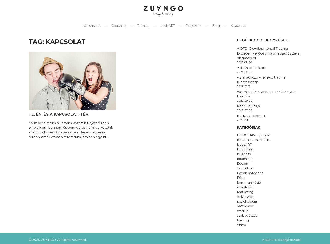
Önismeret (92, 26)
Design (242, 163)
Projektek (193, 26)
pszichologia (247, 201)
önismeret (245, 197)
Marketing (245, 192)
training (243, 220)
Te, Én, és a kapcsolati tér (58, 114)
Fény (241, 178)
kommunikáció (249, 182)
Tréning (143, 26)
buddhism (245, 149)
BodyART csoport (251, 116)
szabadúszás (247, 215)
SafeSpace (245, 206)
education (245, 168)
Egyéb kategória (250, 173)
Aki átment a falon (251, 68)
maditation (245, 187)
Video (241, 225)
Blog (216, 26)
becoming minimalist (254, 140)
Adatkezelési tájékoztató (281, 240)
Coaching (119, 26)
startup (243, 211)
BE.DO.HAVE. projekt (253, 135)
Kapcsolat (238, 26)
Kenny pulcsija (248, 106)
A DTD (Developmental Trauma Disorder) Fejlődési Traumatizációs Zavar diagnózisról (269, 53)
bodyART (167, 26)
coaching (244, 159)
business (244, 154)
